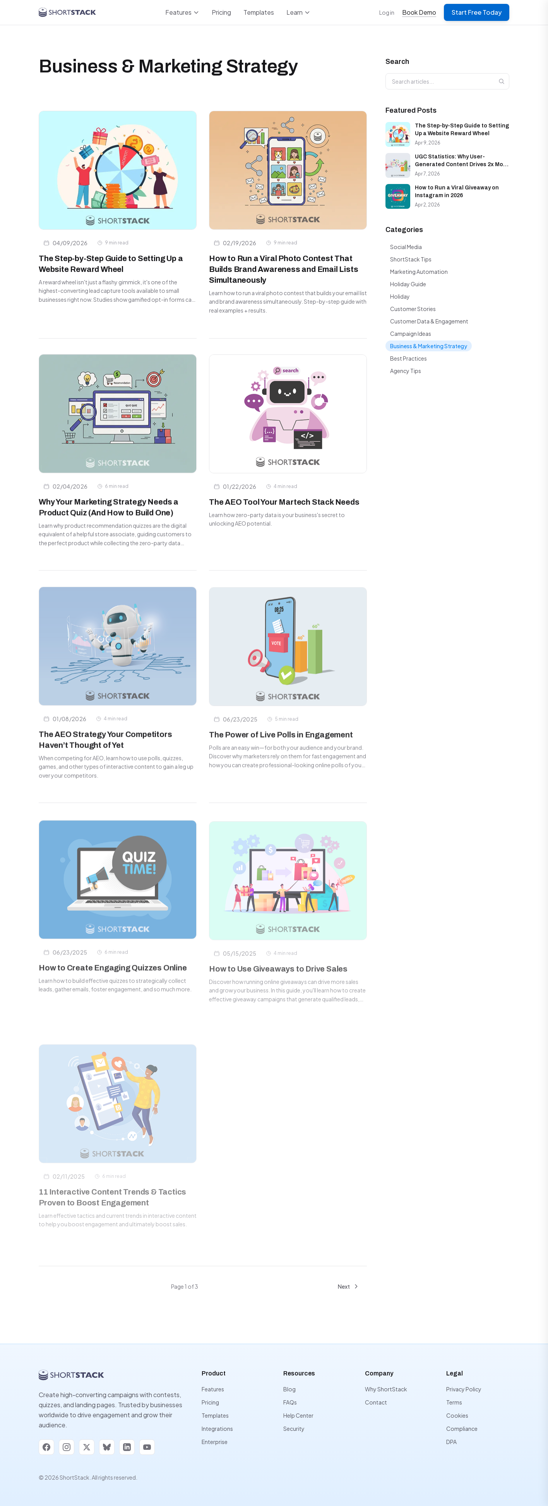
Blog (289, 1389)
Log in (386, 12)
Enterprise (215, 1441)
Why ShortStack (386, 1389)
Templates (258, 12)
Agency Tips (405, 370)
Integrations (217, 1428)
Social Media (406, 246)
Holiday (400, 296)
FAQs (290, 1402)
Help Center (298, 1415)
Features (182, 12)
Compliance (462, 1428)
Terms (454, 1402)
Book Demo (419, 12)
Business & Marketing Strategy (428, 345)
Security (294, 1428)
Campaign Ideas (410, 333)
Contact (376, 1402)
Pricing (221, 12)
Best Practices (408, 358)
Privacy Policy (463, 1389)
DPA (451, 1441)
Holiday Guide (408, 283)
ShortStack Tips (411, 259)
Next (348, 1286)
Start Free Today (477, 12)
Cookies (457, 1415)
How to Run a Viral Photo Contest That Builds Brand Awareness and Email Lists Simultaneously (283, 269)
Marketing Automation (419, 271)
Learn (298, 12)
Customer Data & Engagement (429, 321)
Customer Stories (413, 308)
